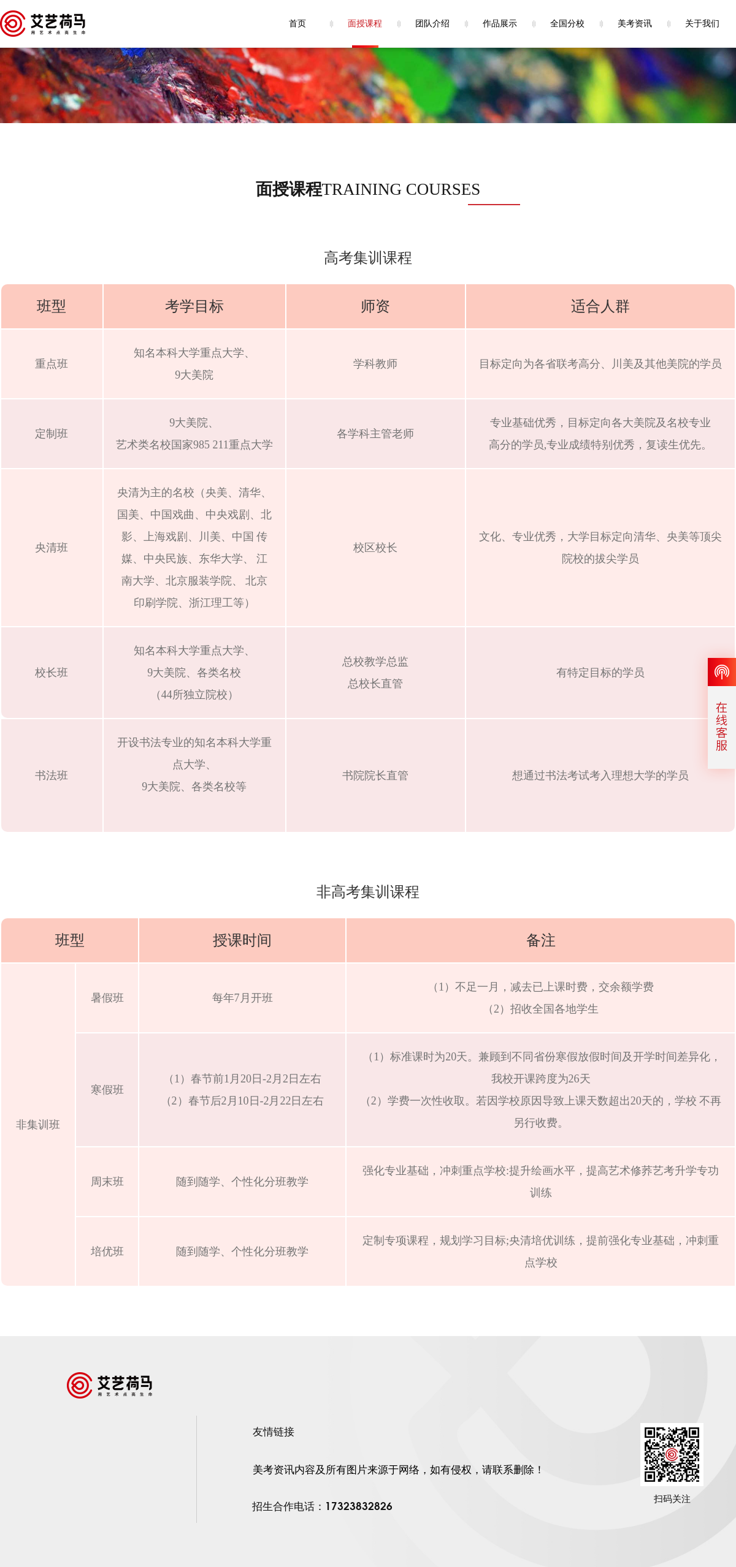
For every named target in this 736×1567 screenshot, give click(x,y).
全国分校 (567, 23)
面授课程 (365, 23)
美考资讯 (635, 23)
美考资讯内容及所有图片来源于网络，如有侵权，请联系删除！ (399, 1470)
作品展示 (500, 23)
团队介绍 (432, 23)
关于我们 (702, 23)
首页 (297, 23)
